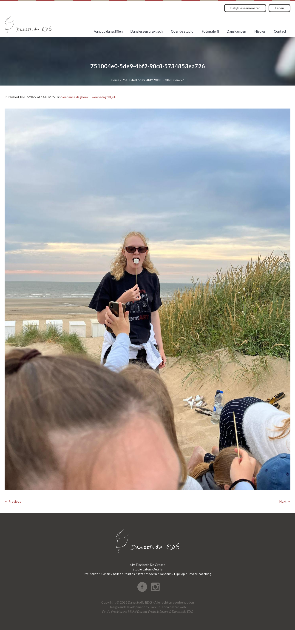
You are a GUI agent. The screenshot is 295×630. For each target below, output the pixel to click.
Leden (279, 8)
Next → (284, 501)
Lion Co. (155, 607)
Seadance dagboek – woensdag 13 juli (88, 97)
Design (114, 607)
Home (115, 80)
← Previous (13, 501)
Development (135, 607)
